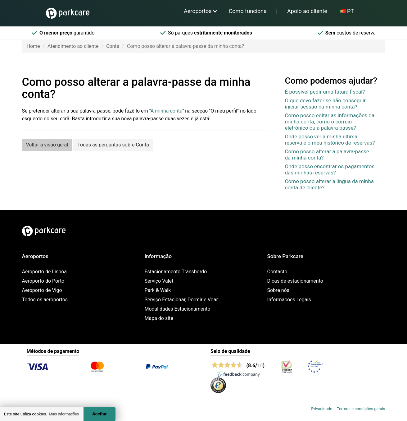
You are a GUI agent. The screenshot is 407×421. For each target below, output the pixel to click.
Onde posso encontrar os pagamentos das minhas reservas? (330, 169)
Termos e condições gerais (361, 408)
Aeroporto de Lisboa (44, 272)
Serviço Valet (159, 281)
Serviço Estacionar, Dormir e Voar (181, 300)
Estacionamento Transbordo (176, 272)
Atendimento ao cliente (72, 46)
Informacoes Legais (289, 300)
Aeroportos (198, 11)
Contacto (277, 272)
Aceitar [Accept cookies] (99, 414)
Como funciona (248, 11)
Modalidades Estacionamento (177, 309)
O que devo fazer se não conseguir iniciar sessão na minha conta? (325, 103)
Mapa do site (159, 318)
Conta (112, 46)
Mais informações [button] (64, 414)
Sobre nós (278, 290)
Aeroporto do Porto (43, 281)
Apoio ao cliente (307, 11)
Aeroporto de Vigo (42, 290)
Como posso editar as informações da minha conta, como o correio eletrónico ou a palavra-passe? (330, 121)
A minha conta (166, 111)
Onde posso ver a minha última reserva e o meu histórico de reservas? (330, 139)
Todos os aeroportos (45, 300)
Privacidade (321, 408)
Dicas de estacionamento (295, 281)
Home (33, 46)
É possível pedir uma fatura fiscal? (325, 92)
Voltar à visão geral (47, 145)
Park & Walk (158, 290)
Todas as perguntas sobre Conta (113, 145)
